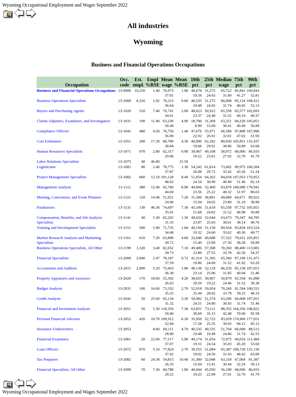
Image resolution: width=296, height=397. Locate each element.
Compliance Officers (53, 131)
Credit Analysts (49, 298)
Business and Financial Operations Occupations (76, 90)
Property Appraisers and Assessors (63, 278)
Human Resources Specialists (60, 151)
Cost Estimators (49, 141)
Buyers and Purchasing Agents (60, 110)
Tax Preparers (47, 359)
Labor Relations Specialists (58, 161)
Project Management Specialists (62, 177)
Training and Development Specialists (66, 227)
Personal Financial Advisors (58, 319)
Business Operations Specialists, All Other (70, 248)
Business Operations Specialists (61, 100)
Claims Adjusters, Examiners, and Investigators (73, 121)
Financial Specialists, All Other (61, 369)
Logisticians (46, 167)
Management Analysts (54, 187)
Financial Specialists (53, 258)
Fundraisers (46, 207)
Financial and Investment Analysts (63, 308)
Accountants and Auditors (57, 268)
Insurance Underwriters (55, 329)
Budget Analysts (49, 288)
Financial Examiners (53, 339)
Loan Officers (47, 349)
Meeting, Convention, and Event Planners (69, 197)
